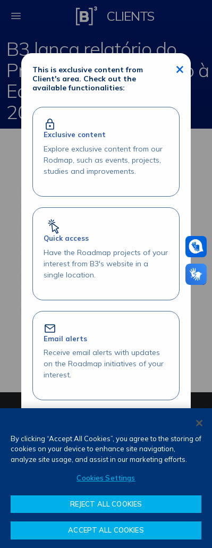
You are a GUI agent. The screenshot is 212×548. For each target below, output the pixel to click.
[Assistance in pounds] (196, 246)
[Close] (199, 423)
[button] (196, 246)
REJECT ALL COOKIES (106, 504)
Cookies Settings (106, 478)
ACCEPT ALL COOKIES (105, 530)
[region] (106, 478)
